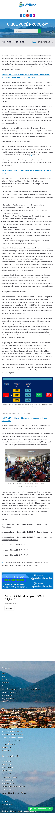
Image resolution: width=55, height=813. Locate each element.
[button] (27, 11)
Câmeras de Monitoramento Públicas (13, 786)
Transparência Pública (8, 725)
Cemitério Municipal (8, 783)
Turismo (4, 679)
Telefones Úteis (6, 747)
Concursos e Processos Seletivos (12, 731)
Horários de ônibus (7, 780)
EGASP (4, 701)
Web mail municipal (8, 698)
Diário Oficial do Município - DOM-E (12, 718)
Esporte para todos (7, 767)
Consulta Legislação (8, 722)
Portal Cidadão (6, 761)
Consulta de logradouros (9, 777)
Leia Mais (9, 608)
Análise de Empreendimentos (11, 715)
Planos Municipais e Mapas (10, 686)
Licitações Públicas (7, 804)
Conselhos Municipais (8, 728)
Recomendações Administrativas (12, 741)
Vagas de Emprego (7, 770)
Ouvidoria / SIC (6, 764)
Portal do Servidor (7, 695)
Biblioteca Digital (7, 774)
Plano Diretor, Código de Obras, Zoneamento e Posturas (19, 811)
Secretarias (5, 682)
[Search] (26, 31)
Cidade (4, 676)
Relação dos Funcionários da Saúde (12, 734)
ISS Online (5, 801)
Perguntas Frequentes (8, 744)
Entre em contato (7, 750)
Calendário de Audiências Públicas (12, 737)
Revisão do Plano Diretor (9, 692)
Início (3, 673)
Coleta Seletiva (6, 790)
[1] (2, 562)
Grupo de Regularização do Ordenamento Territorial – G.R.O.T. (21, 689)
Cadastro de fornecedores (10, 808)
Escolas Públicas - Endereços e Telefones (14, 793)
